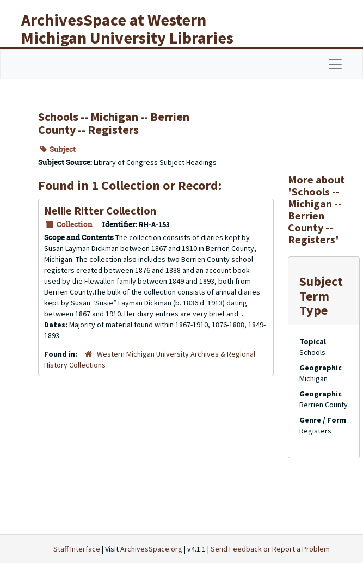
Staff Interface (76, 549)
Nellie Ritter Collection (100, 210)
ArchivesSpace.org (151, 549)
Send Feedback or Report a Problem (270, 549)
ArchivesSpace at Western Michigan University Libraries (127, 28)
